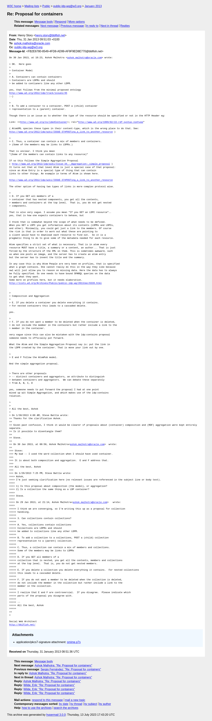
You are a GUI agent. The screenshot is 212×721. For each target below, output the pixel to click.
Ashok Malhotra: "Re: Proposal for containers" (63, 665)
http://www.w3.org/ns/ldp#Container (43, 122)
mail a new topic (75, 700)
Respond (60, 21)
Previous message (72, 25)
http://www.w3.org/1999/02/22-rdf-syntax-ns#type (110, 122)
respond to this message (47, 700)
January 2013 (93, 6)
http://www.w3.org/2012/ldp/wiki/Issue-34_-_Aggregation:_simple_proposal (61, 164)
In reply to (92, 25)
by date (63, 703)
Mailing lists (31, 6)
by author (105, 703)
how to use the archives (37, 707)
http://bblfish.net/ (22, 624)
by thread (76, 703)
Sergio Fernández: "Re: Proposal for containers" (71, 669)
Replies (125, 25)
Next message (50, 25)
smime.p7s (74, 642)
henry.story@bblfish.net (50, 35)
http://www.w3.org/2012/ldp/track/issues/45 (38, 93)
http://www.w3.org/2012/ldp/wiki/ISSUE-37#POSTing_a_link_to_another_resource (61, 132)
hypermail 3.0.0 (55, 714)
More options (76, 21)
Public (46, 6)
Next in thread (109, 25)
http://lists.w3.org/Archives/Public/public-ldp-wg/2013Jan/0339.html (55, 283)
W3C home (14, 6)
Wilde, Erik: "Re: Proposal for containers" (49, 685)
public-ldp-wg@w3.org (67, 6)
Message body (44, 21)
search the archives (66, 707)
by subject (90, 703)
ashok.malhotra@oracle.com (32, 43)
